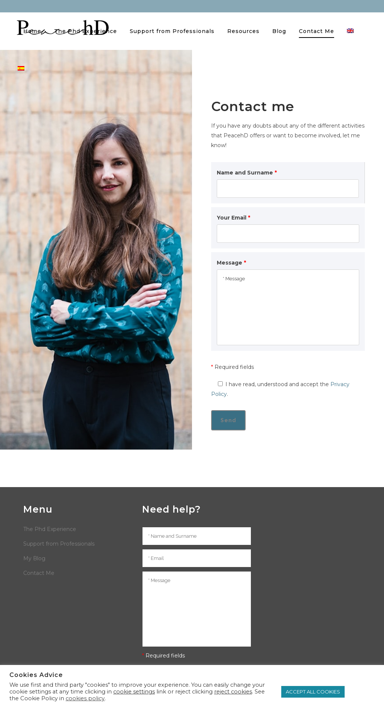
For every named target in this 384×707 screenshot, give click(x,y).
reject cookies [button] (233, 691)
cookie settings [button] (134, 691)
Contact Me (38, 573)
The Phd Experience (49, 529)
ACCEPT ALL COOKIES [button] (313, 692)
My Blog (34, 558)
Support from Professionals (58, 543)
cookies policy (85, 698)
